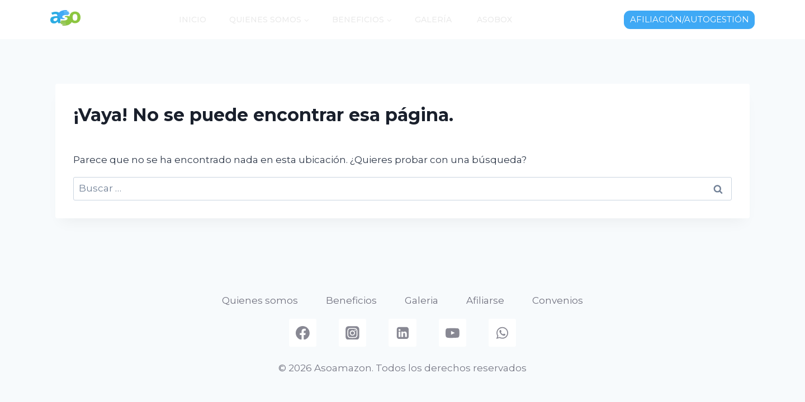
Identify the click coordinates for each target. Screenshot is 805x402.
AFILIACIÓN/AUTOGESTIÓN (689, 19)
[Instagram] (353, 333)
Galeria (421, 300)
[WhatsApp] (503, 333)
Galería (433, 20)
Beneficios (351, 300)
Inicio (192, 20)
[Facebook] (303, 333)
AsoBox (493, 20)
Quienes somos (260, 300)
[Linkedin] (402, 333)
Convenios (557, 300)
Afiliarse (485, 300)
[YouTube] (453, 333)
